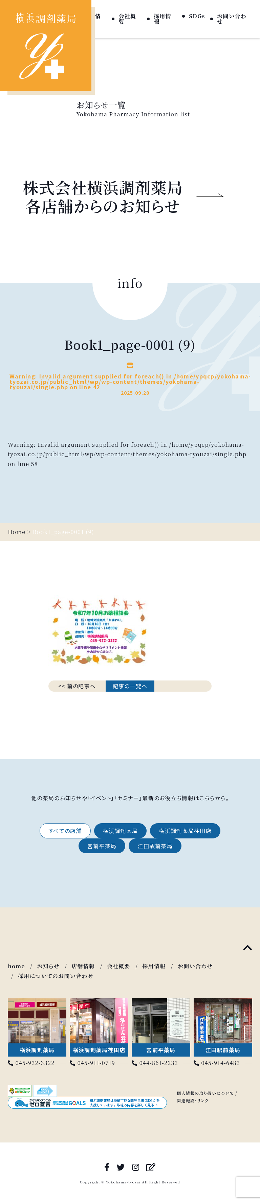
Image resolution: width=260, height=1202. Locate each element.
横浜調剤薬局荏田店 (185, 831)
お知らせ (48, 966)
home (16, 966)
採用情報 (162, 19)
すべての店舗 (65, 831)
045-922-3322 (31, 1063)
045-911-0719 (92, 1063)
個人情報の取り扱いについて (205, 1093)
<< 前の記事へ (77, 686)
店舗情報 (83, 966)
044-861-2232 (155, 1063)
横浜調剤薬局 (120, 831)
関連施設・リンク (193, 1100)
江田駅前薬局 (155, 846)
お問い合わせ (231, 19)
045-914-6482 (217, 1063)
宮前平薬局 (101, 846)
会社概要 (127, 19)
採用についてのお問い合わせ (55, 976)
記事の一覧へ (130, 686)
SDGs (197, 16)
